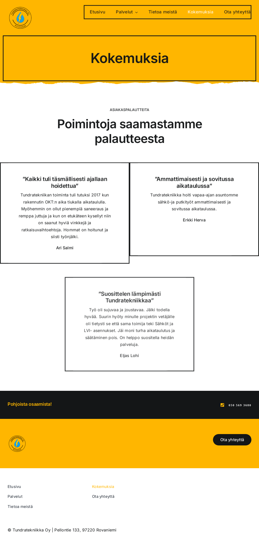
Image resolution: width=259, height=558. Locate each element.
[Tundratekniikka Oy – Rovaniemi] (20, 7)
